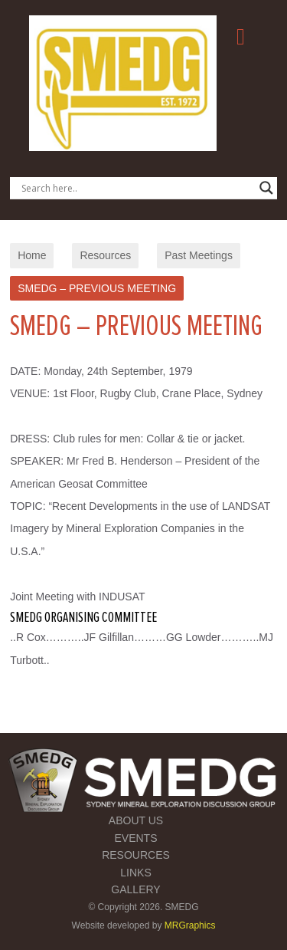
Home (32, 255)
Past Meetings (199, 255)
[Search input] (136, 188)
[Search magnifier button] (266, 188)
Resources (105, 255)
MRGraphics (190, 925)
